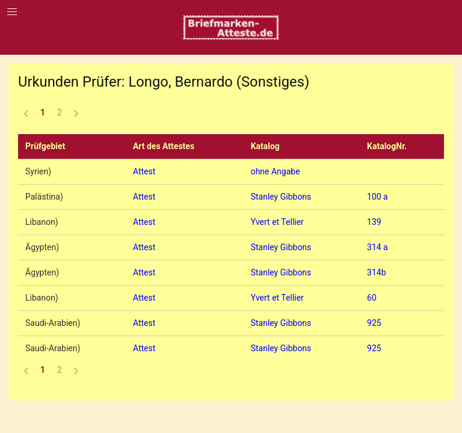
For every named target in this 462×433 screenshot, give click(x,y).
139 (374, 222)
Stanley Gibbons (281, 196)
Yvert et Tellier (277, 222)
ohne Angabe (275, 171)
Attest (144, 171)
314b (376, 272)
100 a (377, 196)
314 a (377, 247)
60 (372, 297)
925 (374, 323)
